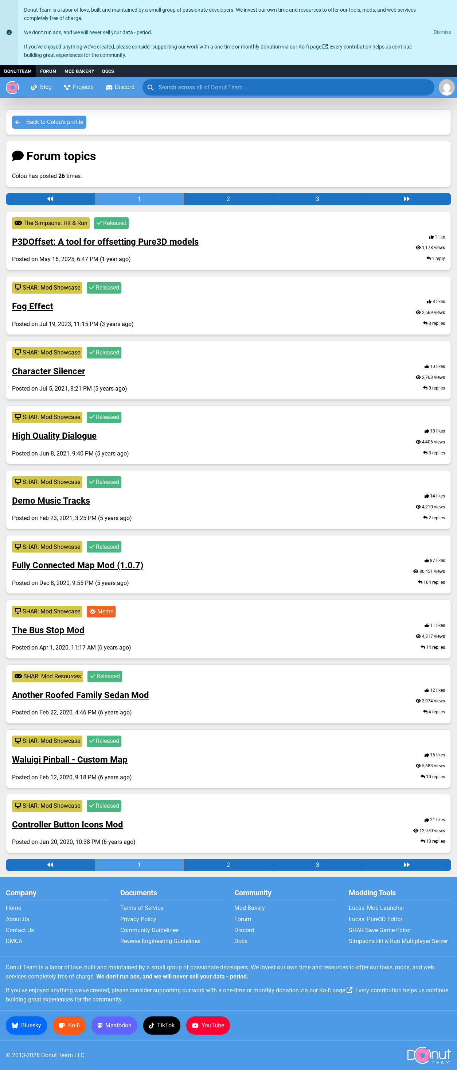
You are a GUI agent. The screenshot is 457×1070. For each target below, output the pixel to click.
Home (13, 908)
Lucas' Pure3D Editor (375, 919)
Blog (41, 87)
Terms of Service (141, 908)
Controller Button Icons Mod (67, 824)
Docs (108, 71)
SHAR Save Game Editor (380, 930)
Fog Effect (32, 306)
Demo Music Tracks (51, 501)
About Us (17, 919)
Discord (119, 87)
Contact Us (20, 930)
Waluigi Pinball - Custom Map (70, 760)
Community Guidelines (149, 930)
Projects (78, 87)
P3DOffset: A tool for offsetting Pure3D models (105, 242)
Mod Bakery (79, 71)
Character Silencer (48, 371)
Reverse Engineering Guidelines (160, 941)
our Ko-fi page (305, 47)
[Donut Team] (12, 87)
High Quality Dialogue (54, 436)
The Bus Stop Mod (48, 630)
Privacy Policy (138, 919)
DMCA (14, 941)
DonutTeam (18, 71)
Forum (48, 71)
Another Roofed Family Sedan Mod (80, 695)
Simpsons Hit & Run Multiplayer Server (398, 941)
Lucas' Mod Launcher (376, 908)
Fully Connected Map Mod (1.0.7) (77, 565)
